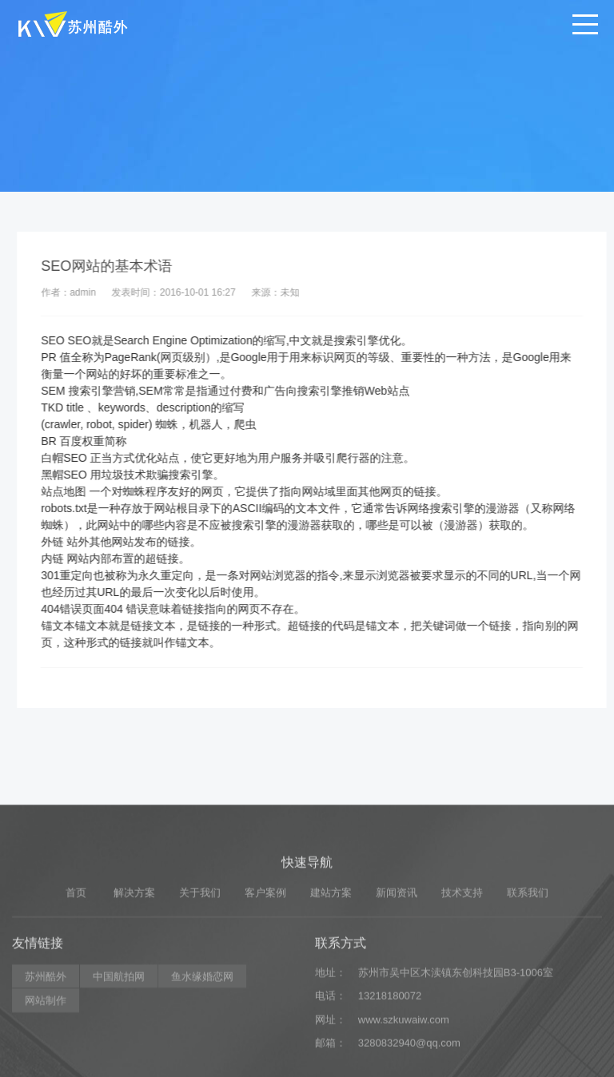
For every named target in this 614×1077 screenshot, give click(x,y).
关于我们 (200, 955)
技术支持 (462, 955)
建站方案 (331, 955)
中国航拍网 (119, 1039)
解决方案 (134, 955)
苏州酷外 (45, 1039)
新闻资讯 (396, 955)
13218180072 (390, 1058)
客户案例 (265, 955)
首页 (76, 955)
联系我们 (527, 955)
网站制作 (45, 1063)
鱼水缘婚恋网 (202, 1039)
